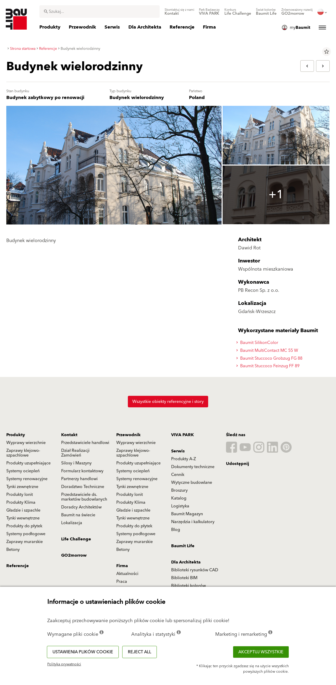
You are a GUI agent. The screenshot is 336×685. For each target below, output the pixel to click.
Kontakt (69, 435)
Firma (122, 565)
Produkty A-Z (183, 459)
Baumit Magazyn (187, 514)
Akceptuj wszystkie (261, 652)
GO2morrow (74, 555)
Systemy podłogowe (25, 534)
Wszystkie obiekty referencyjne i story (168, 401)
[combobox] (99, 11)
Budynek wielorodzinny (136, 98)
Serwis (178, 451)
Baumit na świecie (78, 515)
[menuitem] (179, 12)
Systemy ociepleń (23, 471)
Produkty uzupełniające (28, 463)
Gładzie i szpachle (23, 510)
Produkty (15, 435)
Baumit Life (183, 546)
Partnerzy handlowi (79, 479)
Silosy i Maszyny (76, 463)
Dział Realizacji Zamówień (75, 453)
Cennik (177, 474)
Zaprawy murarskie (24, 541)
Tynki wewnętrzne (23, 518)
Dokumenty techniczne (192, 466)
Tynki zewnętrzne (22, 486)
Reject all (139, 652)
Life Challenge (76, 539)
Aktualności (127, 573)
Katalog (178, 498)
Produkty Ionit (19, 494)
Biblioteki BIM (184, 578)
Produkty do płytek (24, 526)
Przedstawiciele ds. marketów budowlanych (84, 497)
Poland (197, 98)
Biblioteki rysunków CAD (194, 570)
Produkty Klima (20, 502)
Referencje (17, 565)
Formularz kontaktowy (82, 471)
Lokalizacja (71, 523)
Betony (13, 549)
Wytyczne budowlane (191, 482)
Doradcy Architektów (81, 507)
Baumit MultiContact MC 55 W (268, 350)
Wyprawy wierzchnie (26, 442)
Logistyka (180, 506)
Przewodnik (128, 435)
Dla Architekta (186, 562)
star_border (326, 51)
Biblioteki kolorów (188, 585)
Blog (175, 529)
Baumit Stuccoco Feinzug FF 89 (269, 366)
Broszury (179, 490)
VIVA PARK (182, 435)
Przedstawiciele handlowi (85, 442)
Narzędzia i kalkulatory (192, 521)
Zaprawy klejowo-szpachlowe (23, 453)
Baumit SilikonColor (258, 342)
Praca (121, 581)
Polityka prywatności (64, 664)
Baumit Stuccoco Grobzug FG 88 (270, 358)
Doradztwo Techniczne (82, 486)
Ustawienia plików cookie (82, 652)
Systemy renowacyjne (27, 479)
